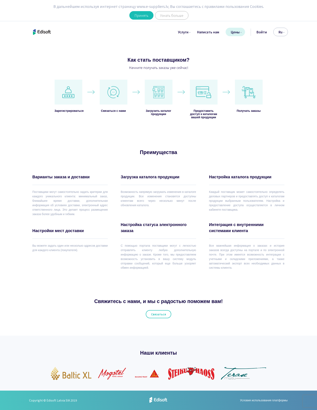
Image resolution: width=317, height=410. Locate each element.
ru (281, 32)
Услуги (184, 32)
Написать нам (208, 32)
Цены (236, 32)
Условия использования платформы (264, 400)
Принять (141, 15)
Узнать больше (171, 15)
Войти (261, 32)
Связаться (158, 314)
